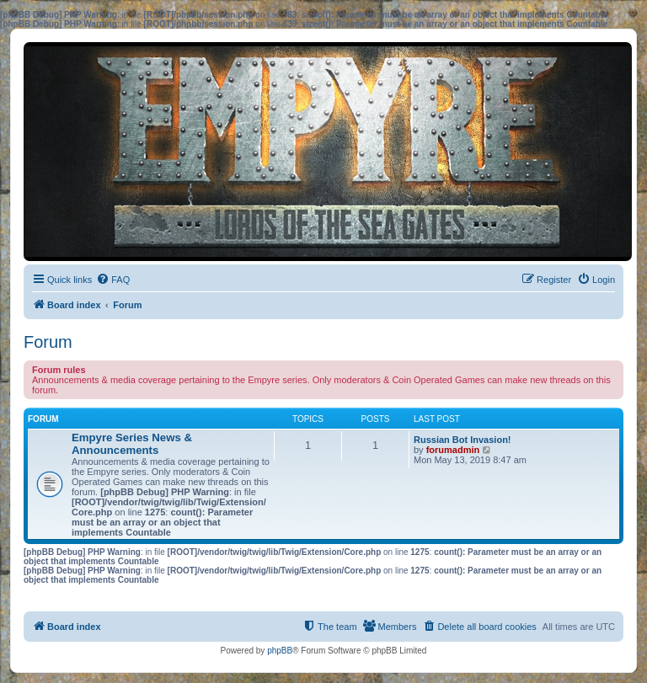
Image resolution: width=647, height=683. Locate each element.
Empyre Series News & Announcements (132, 443)
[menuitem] (113, 279)
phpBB (279, 650)
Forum (48, 342)
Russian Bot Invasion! (462, 440)
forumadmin (453, 450)
